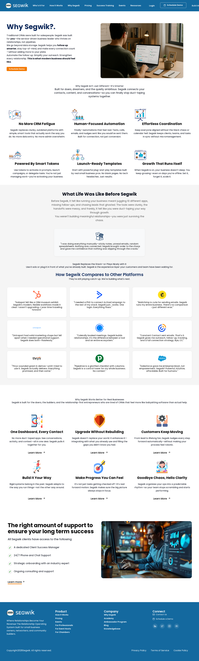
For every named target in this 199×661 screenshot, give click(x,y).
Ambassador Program (115, 621)
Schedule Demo (173, 5)
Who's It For (39, 5)
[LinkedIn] (155, 626)
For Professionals (64, 625)
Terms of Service (160, 650)
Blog (106, 625)
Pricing (88, 5)
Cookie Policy (181, 650)
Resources (135, 5)
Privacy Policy (138, 650)
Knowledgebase (112, 628)
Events (122, 5)
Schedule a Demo (163, 619)
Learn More (37, 452)
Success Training (105, 5)
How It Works (56, 5)
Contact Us (160, 614)
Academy (109, 618)
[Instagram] (169, 626)
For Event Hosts (63, 628)
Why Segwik (74, 5)
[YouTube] (176, 626)
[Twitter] (162, 626)
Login (152, 5)
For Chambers (62, 632)
